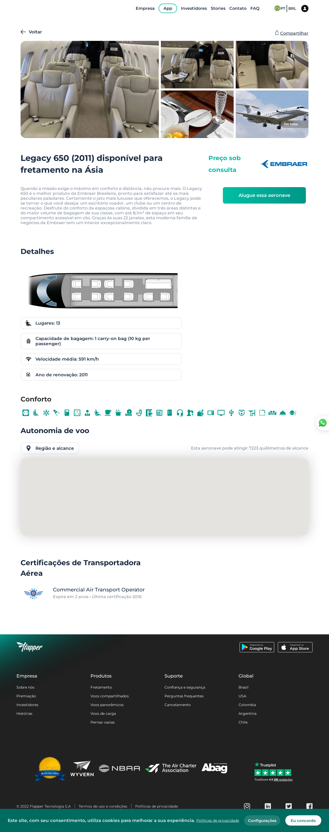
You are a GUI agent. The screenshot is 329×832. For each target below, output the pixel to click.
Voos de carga (103, 713)
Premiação (26, 696)
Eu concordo (303, 820)
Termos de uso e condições (103, 806)
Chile (243, 722)
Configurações (262, 820)
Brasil (244, 687)
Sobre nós (25, 687)
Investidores (27, 704)
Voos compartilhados (109, 696)
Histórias (24, 713)
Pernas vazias (102, 722)
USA (242, 696)
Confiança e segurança (184, 687)
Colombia (247, 704)
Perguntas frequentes (184, 696)
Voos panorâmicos (107, 704)
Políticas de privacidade (156, 806)
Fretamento (101, 687)
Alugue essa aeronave (264, 195)
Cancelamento (177, 704)
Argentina (248, 713)
